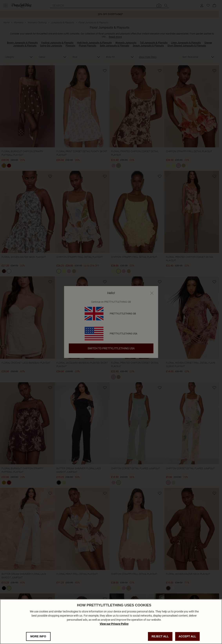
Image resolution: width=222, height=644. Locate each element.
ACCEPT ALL (187, 636)
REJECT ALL (160, 636)
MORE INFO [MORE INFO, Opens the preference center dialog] (38, 636)
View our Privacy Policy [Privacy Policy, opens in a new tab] (114, 623)
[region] (111, 621)
